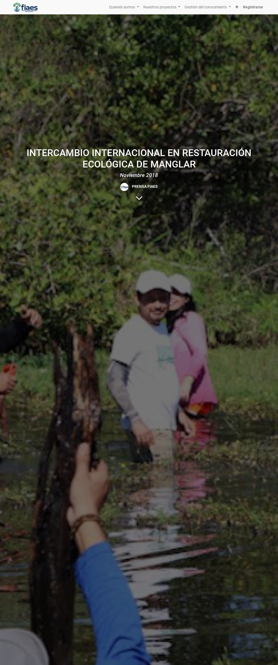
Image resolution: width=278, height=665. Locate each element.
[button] (237, 7)
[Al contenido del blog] (139, 198)
